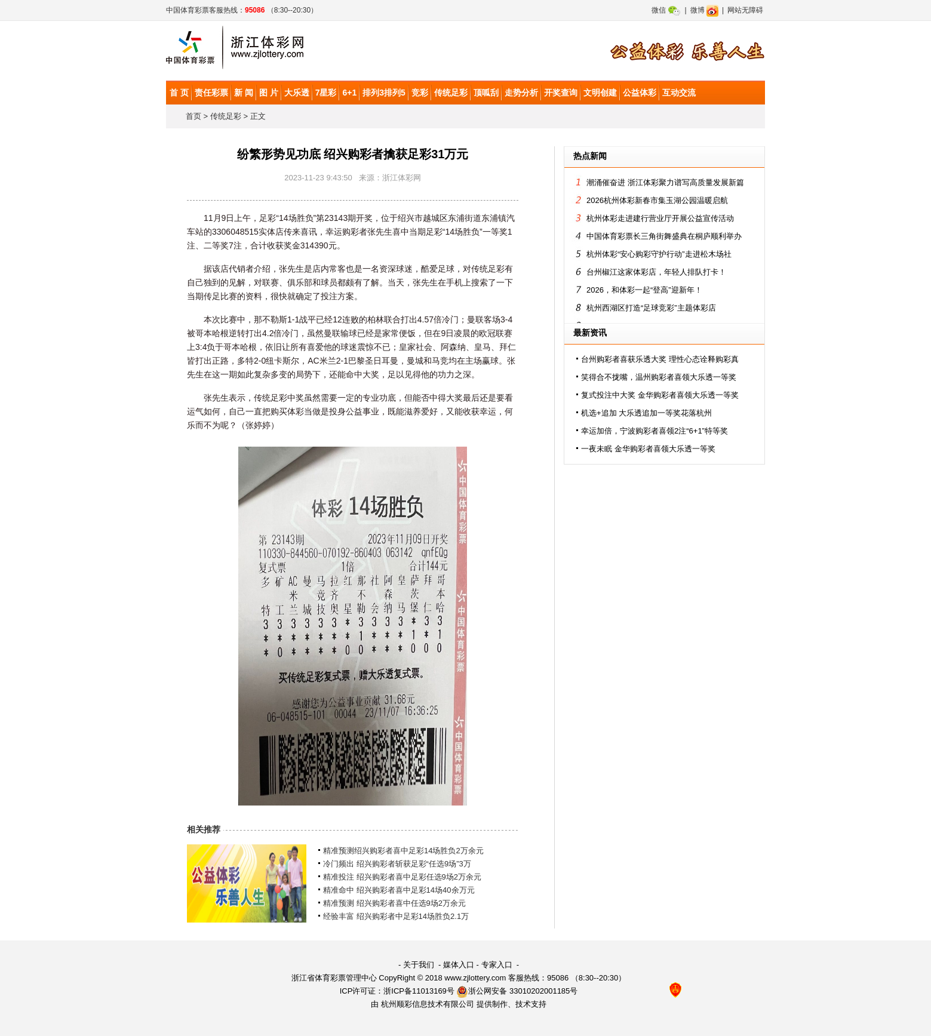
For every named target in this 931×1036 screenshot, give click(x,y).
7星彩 (326, 92)
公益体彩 (639, 92)
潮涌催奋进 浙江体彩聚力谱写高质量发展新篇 (665, 182)
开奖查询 (560, 92)
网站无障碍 (745, 10)
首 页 (179, 92)
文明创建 (600, 92)
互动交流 (679, 92)
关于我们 (418, 964)
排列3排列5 (383, 92)
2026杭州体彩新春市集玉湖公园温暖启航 (657, 200)
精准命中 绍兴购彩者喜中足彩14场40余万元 (399, 890)
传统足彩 (451, 92)
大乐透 (296, 92)
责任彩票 (211, 92)
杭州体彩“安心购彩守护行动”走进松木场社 (659, 254)
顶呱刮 (486, 92)
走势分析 (521, 92)
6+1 (349, 92)
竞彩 (419, 92)
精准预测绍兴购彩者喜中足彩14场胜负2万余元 (403, 850)
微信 (666, 10)
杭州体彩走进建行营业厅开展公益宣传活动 (660, 218)
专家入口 (496, 964)
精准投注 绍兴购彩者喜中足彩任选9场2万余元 (402, 876)
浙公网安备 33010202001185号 (516, 990)
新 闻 (243, 92)
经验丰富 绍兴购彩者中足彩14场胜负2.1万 (396, 916)
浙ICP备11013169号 (418, 990)
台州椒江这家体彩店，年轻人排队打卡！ (656, 272)
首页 (193, 116)
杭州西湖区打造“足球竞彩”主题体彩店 (651, 307)
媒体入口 (458, 964)
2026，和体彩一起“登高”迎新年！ (644, 289)
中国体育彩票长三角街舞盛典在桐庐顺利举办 (664, 236)
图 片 (268, 92)
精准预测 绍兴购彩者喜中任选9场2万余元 (394, 903)
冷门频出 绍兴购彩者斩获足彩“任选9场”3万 (397, 863)
